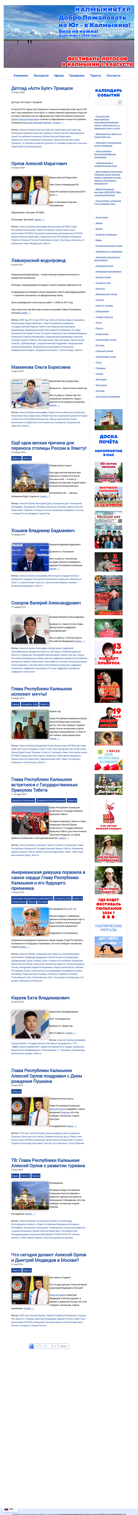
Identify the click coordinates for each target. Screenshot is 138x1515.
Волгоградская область (23, 1224)
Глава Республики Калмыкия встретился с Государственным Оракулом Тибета (44, 784)
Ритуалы (100, 345)
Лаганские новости (55, 963)
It (74, 908)
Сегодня (24, 1325)
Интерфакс (17, 506)
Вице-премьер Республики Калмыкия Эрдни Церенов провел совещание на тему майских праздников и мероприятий (108, 177)
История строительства (53, 333)
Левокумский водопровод (38, 260)
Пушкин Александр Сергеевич (27, 1143)
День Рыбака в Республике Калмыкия (62, 960)
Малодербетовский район (46, 654)
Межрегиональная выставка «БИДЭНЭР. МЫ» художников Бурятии (107, 192)
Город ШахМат (19, 1043)
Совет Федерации (32, 243)
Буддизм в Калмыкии (23, 800)
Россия (34, 239)
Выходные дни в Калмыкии (67, 503)
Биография (41, 226)
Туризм (32, 901)
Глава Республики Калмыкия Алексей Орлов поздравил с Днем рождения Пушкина (46, 1075)
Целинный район (33, 146)
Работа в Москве (20, 239)
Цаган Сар (44, 513)
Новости (16, 458)
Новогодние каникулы (44, 755)
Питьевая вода (45, 339)
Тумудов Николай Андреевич (52, 343)
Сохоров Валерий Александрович (46, 603)
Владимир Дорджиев (36, 957)
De (70, 908)
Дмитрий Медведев (45, 1318)
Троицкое (16, 143)
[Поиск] (120, 102)
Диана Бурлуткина (21, 752)
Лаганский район (75, 963)
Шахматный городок (22, 1053)
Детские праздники (58, 748)
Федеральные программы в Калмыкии (53, 346)
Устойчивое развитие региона (37, 143)
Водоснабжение (33, 323)
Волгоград (66, 1220)
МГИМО (78, 233)
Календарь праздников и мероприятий (32, 898)
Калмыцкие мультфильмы (108, 271)
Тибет (68, 851)
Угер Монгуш (29, 762)
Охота (99, 322)
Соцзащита (60, 422)
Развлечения (19, 901)
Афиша (59, 75)
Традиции (100, 368)
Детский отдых (78, 748)
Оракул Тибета (28, 339)
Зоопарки (56, 752)
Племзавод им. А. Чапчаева (55, 1050)
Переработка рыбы (72, 970)
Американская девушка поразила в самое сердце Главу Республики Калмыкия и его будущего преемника (48, 880)
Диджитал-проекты (39, 651)
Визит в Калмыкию (66, 845)
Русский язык (59, 1143)
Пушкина (65, 1112)
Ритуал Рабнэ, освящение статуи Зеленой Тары (107, 202)
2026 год (23, 1315)
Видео (15, 1175)
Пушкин (79, 1139)
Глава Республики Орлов (49, 229)
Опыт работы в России (56, 661)
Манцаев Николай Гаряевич (37, 122)
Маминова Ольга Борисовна (40, 367)
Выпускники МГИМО (59, 226)
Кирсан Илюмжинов (33, 336)
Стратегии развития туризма (58, 1237)
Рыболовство (39, 977)
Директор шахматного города (56, 1046)
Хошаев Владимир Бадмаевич (42, 530)
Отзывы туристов (104, 317)
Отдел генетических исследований (42, 970)
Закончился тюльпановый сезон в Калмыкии (107, 144)
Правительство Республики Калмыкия (31, 139)
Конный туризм (103, 277)
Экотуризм (101, 385)
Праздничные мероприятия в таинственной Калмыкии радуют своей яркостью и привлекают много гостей (107, 122)
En (66, 908)
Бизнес (99, 229)
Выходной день (44, 503)
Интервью (73, 1224)
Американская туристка (48, 953)
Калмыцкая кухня (104, 266)
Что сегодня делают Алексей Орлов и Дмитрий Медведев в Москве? (48, 1257)
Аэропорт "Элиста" (45, 845)
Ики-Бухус (56, 651)
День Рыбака (34, 960)
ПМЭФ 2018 (60, 1234)
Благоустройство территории (51, 129)
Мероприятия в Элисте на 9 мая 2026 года (107, 135)
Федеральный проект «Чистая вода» (55, 350)
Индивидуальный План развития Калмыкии (48, 329)
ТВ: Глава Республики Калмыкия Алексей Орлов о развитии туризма (48, 1162)
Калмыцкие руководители (59, 233)
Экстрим (42, 901)
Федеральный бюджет (23, 350)
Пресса (27, 458)
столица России (19, 513)
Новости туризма (104, 305)
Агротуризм (102, 217)
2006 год (23, 319)
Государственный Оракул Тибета (28, 326)
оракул (15, 851)
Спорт (99, 362)
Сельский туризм (104, 351)
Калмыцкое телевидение (49, 1227)
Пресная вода (61, 339)
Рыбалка (52, 973)
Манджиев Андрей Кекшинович (36, 967)
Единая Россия (65, 1318)
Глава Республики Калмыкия (58, 323)
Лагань (15, 967)
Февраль (33, 513)
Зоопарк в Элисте (41, 752)
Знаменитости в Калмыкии (51, 800)
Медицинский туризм (106, 294)
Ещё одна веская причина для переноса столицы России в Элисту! (48, 445)
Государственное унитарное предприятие (49, 1043)
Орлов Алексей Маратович (25, 119)
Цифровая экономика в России (39, 668)
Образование (102, 311)
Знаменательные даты (57, 1136)
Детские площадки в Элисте (32, 748)
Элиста (46, 243)
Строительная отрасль (31, 582)
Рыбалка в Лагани (67, 973)
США (50, 977)
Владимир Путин (44, 745)
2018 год (43, 319)
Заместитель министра (60, 412)
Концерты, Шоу (30, 704)
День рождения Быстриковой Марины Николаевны (105, 154)
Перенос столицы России (37, 510)
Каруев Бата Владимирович (40, 998)
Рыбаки (43, 973)
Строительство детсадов (66, 139)
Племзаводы (78, 1050)
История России (31, 333)
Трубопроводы (28, 343)
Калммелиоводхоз (77, 333)
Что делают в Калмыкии (66, 977)
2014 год (33, 319)
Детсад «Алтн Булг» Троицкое (42, 88)
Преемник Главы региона (24, 973)
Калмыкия (21, 75)
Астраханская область (48, 1220)
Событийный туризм (31, 1237)
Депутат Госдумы (24, 1318)
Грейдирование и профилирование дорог (105, 164)
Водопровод (17, 323)
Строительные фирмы (56, 582)
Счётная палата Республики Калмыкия (49, 664)
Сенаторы (65, 239)
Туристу (95, 75)
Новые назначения (59, 418)
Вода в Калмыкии (75, 319)
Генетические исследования (63, 957)
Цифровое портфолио (68, 668)
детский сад (73, 129)
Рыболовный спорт (49, 239)
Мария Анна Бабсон (64, 967)
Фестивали (101, 379)
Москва (62, 506)
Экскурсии (41, 75)
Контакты (113, 75)
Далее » (64, 1346)
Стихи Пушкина (76, 1143)
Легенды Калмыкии (46, 506)
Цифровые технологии (23, 671)
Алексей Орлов (27, 129)
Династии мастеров (21, 963)
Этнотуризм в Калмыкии (108, 396)
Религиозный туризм (106, 339)
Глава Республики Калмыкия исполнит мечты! (41, 691)
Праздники (77, 75)
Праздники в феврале (63, 510)
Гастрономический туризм (109, 246)
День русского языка (33, 1136)
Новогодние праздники (69, 755)
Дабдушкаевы (18, 960)
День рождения (54, 1133)
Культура (100, 288)
